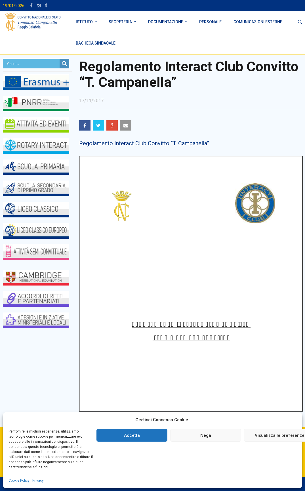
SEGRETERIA (120, 22)
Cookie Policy (19, 480)
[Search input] (32, 63)
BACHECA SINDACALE (95, 43)
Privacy (38, 480)
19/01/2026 (13, 5)
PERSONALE (210, 22)
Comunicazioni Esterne (258, 22)
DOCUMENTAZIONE (165, 22)
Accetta (132, 435)
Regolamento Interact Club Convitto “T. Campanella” (144, 143)
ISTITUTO (84, 22)
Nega (205, 435)
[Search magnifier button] (64, 63)
